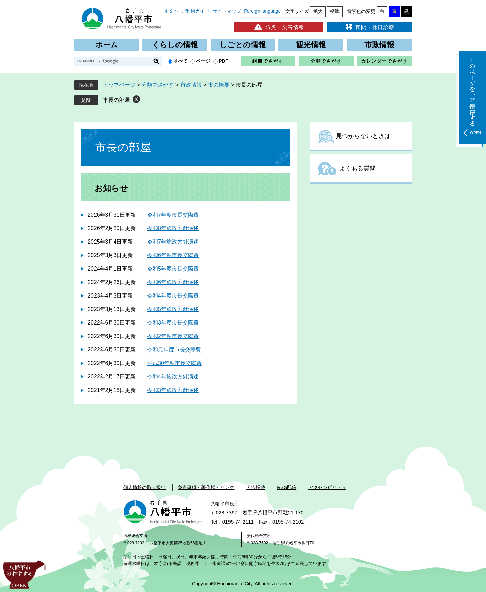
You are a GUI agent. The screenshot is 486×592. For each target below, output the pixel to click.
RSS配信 (286, 487)
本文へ (171, 11)
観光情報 (311, 44)
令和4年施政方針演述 (173, 376)
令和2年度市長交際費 (173, 336)
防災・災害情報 (278, 27)
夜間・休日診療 (369, 27)
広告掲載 (255, 487)
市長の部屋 (116, 100)
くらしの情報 (175, 44)
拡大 (318, 11)
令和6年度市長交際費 (173, 255)
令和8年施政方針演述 (173, 228)
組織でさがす (268, 61)
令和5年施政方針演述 (173, 309)
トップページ (119, 85)
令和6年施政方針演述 (173, 282)
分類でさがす (326, 61)
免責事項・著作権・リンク (206, 487)
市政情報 (379, 44)
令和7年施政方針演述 (173, 242)
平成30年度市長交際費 (174, 363)
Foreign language (262, 11)
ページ (203, 61)
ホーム (106, 44)
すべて (180, 61)
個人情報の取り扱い (144, 487)
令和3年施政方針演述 (173, 390)
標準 (335, 11)
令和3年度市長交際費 (173, 323)
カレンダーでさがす (384, 61)
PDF (223, 61)
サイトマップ (227, 11)
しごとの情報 (243, 44)
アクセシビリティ (327, 487)
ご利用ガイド (195, 11)
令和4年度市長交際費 (173, 296)
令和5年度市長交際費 (173, 269)
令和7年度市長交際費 (173, 215)
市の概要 (219, 85)
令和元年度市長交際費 (174, 350)
